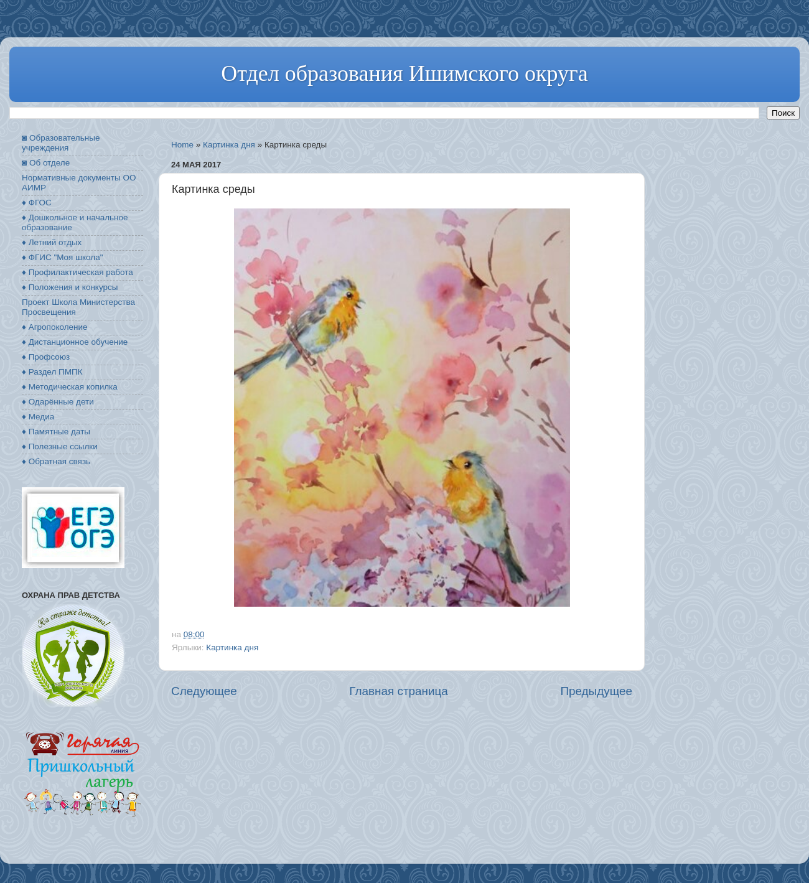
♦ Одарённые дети (58, 401)
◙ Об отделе (46, 162)
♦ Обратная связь (56, 461)
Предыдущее (596, 691)
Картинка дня (229, 144)
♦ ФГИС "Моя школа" (62, 257)
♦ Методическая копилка (70, 386)
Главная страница (398, 691)
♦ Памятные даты (56, 431)
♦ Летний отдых (52, 242)
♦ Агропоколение (55, 327)
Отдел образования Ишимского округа (404, 73)
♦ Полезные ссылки (60, 446)
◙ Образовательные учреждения (61, 142)
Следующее (204, 691)
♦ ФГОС (37, 202)
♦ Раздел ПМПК (52, 371)
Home (182, 144)
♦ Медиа (38, 416)
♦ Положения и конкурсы (70, 287)
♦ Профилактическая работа (77, 272)
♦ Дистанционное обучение (75, 342)
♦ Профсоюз (46, 357)
